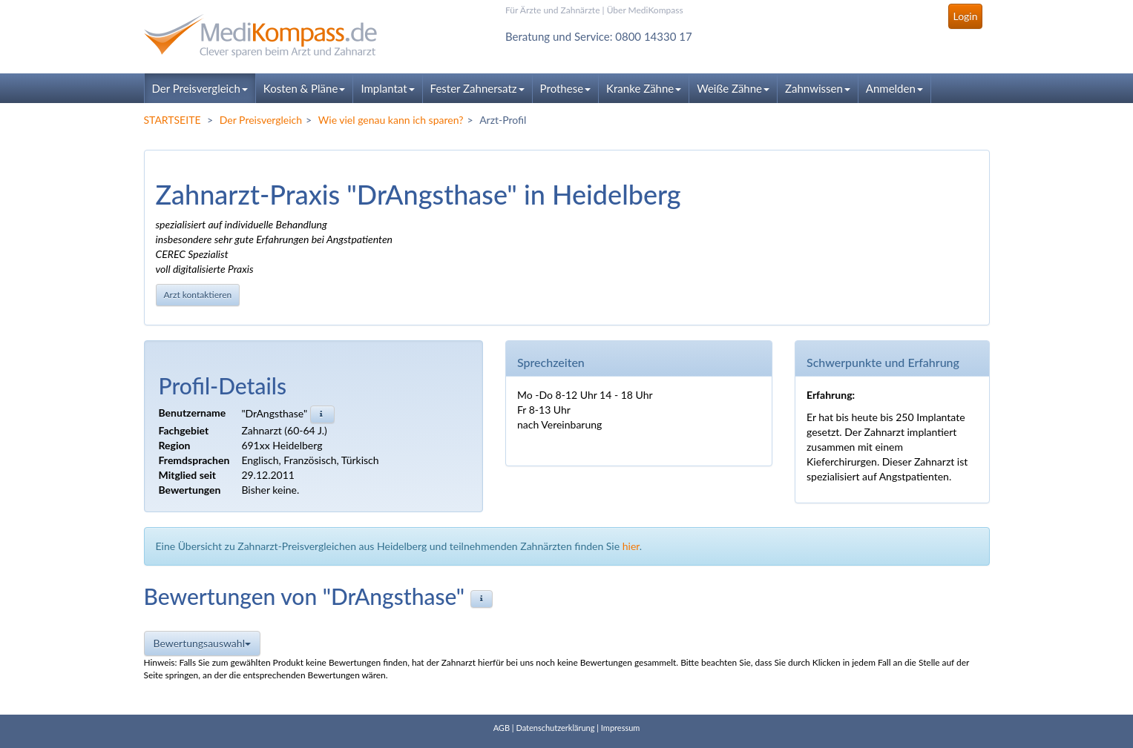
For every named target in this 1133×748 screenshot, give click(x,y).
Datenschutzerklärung (555, 727)
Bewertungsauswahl (202, 643)
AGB (501, 727)
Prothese (565, 88)
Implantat (387, 88)
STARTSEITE (172, 119)
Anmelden (894, 88)
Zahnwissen (817, 88)
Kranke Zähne (643, 88)
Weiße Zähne (733, 88)
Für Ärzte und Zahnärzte (552, 10)
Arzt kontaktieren (198, 294)
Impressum (620, 727)
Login (965, 16)
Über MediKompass (645, 10)
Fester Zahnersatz (477, 88)
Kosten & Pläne (304, 88)
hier (631, 546)
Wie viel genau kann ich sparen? (391, 119)
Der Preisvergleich (200, 88)
